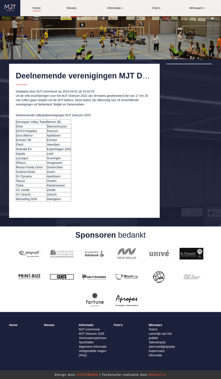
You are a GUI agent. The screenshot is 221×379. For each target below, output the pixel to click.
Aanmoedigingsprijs (162, 346)
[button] (115, 8)
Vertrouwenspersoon (92, 338)
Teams (153, 329)
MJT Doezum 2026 (91, 333)
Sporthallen (86, 342)
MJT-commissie (89, 329)
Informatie (155, 355)
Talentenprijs (157, 342)
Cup (157, 374)
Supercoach (157, 351)
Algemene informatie (92, 346)
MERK (87, 374)
